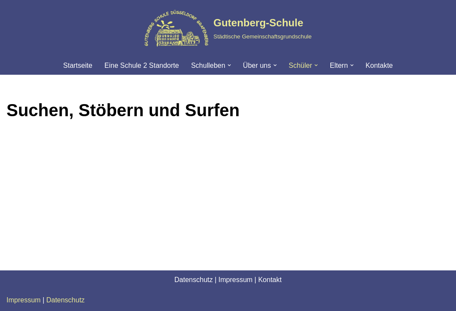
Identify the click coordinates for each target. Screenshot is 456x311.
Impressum (235, 279)
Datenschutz (193, 279)
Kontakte (379, 65)
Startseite (77, 65)
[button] (229, 65)
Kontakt (270, 279)
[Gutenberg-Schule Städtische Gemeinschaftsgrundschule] (227, 28)
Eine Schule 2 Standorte (141, 65)
